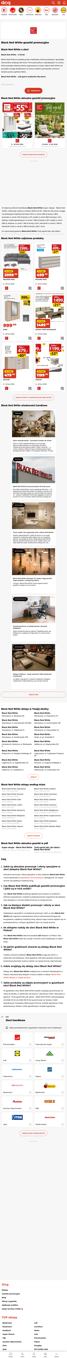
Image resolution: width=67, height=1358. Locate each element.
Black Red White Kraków (45, 789)
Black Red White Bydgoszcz (46, 810)
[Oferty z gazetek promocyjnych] (22, 1355)
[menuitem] (10, 1355)
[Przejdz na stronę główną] (5, 3)
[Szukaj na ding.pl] (34, 1355)
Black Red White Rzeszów (45, 821)
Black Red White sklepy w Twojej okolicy (25, 709)
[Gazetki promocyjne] (10, 1355)
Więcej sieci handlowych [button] (33, 1133)
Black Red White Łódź (11, 799)
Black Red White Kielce (12, 821)
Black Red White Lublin (12, 805)
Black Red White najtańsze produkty (22, 238)
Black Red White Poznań (12, 794)
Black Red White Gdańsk (45, 799)
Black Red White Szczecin (45, 805)
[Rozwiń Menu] (57, 1355)
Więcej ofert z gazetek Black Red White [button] (33, 397)
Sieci (7, 1017)
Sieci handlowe (15, 1020)
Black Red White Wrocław (45, 794)
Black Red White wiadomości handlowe (24, 405)
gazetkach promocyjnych (32, 878)
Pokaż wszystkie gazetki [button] (33, 154)
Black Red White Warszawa (14, 789)
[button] (53, 2)
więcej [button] (33, 777)
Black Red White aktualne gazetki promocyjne (28, 98)
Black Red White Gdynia (12, 826)
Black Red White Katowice (13, 810)
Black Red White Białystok (13, 815)
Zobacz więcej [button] (33, 836)
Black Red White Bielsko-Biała (47, 826)
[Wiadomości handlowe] (45, 1355)
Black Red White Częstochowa (47, 815)
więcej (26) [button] (33, 694)
